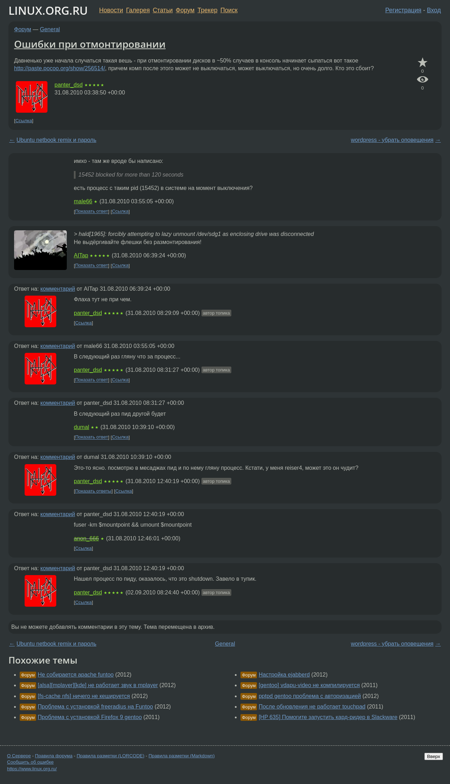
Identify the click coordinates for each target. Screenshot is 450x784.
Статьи (163, 10)
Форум (185, 10)
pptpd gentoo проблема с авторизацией (310, 696)
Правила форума (54, 755)
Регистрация (403, 10)
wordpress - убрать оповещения (392, 140)
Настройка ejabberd (284, 675)
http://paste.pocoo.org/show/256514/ (59, 68)
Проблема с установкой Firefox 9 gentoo (90, 717)
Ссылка (23, 120)
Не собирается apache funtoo (76, 675)
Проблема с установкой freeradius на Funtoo (95, 707)
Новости (111, 10)
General (50, 29)
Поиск (229, 10)
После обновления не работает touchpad (312, 707)
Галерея (138, 10)
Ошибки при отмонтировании (90, 44)
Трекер (208, 10)
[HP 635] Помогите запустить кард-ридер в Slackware (328, 717)
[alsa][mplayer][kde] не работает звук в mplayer (98, 685)
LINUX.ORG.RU (48, 10)
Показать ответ (91, 211)
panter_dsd (68, 85)
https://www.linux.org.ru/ (32, 768)
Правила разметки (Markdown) (181, 755)
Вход (434, 10)
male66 (83, 201)
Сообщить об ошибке (30, 762)
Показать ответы (93, 491)
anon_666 (86, 538)
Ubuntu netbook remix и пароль (56, 140)
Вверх (433, 756)
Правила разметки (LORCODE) (110, 755)
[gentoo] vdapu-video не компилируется (309, 685)
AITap (81, 255)
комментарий (57, 289)
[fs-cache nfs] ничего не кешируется (84, 696)
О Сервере (19, 755)
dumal (81, 427)
